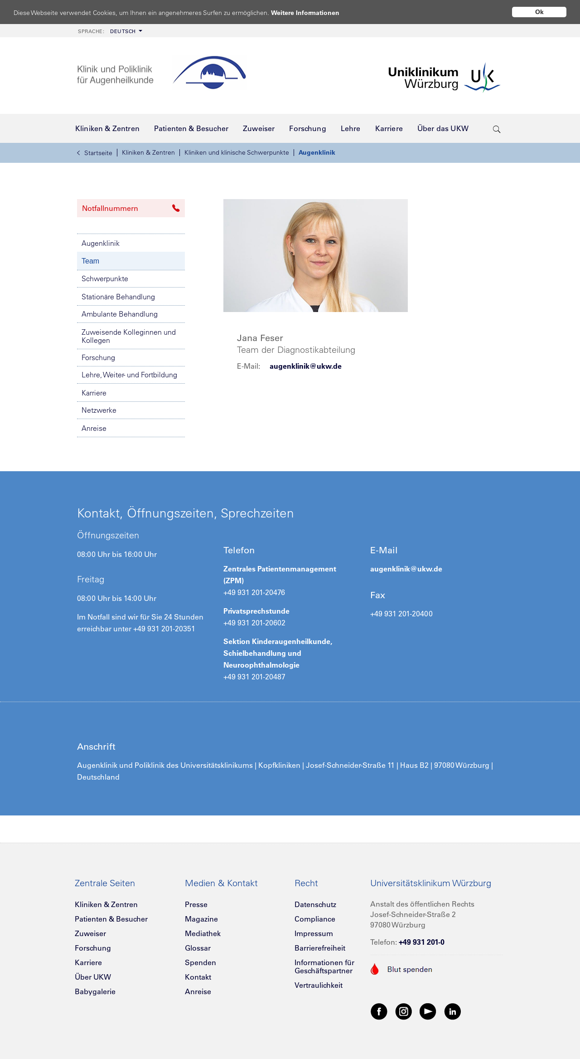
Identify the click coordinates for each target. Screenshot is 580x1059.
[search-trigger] (497, 128)
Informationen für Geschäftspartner (324, 966)
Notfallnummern (131, 208)
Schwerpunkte (105, 278)
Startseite (94, 153)
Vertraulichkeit (319, 985)
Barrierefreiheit (320, 947)
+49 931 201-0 (422, 942)
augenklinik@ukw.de (306, 366)
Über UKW (93, 976)
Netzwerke (99, 410)
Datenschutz (315, 904)
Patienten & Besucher (111, 918)
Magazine (201, 918)
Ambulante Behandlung (120, 313)
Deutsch (107, 31)
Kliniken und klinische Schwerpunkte (236, 152)
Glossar (198, 947)
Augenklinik (317, 152)
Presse (196, 904)
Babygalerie (95, 991)
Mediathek (203, 933)
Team (90, 261)
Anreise (94, 428)
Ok (539, 12)
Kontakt (198, 976)
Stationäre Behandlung (118, 296)
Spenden (200, 962)
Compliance (315, 918)
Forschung (98, 357)
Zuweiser (90, 933)
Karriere (94, 392)
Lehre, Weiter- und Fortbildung (129, 374)
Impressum (314, 933)
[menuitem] (109, 30)
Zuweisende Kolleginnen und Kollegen (129, 336)
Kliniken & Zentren (148, 152)
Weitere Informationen (313, 12)
